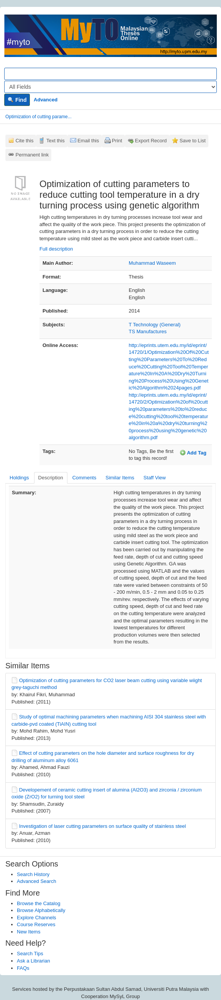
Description (50, 477)
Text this (55, 140)
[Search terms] (110, 74)
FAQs (23, 968)
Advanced (45, 100)
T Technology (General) (154, 324)
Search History (33, 874)
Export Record (151, 140)
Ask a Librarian (33, 961)
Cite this (25, 140)
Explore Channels (36, 917)
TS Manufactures (148, 331)
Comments (84, 477)
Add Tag (193, 453)
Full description (56, 249)
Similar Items (119, 477)
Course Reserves (36, 924)
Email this (88, 140)
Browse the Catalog (38, 903)
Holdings (19, 477)
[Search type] (110, 87)
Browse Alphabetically (41, 910)
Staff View (155, 477)
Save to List (193, 140)
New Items (28, 932)
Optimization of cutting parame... (38, 116)
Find (17, 100)
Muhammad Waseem (152, 263)
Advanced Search (36, 881)
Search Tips (30, 953)
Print (117, 140)
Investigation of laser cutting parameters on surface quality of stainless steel (102, 826)
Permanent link (32, 155)
